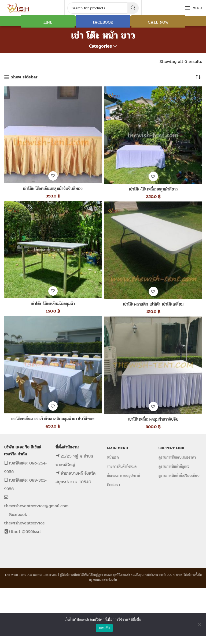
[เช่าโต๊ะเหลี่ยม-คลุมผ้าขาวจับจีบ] (153, 365)
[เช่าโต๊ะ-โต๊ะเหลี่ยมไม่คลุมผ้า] (53, 249)
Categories (100, 46)
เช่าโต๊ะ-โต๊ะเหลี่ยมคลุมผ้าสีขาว (153, 189)
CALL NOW (158, 22)
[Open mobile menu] (193, 8)
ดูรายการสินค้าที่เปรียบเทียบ (179, 475)
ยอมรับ (104, 628)
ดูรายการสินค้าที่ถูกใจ (174, 466)
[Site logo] (18, 7)
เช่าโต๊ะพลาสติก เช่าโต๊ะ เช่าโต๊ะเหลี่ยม (153, 304)
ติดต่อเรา (113, 485)
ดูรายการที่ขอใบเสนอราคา (177, 457)
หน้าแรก (113, 457)
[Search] (103, 8)
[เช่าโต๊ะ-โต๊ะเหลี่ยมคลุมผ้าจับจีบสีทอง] (53, 134)
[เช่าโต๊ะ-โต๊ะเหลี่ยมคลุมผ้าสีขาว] (153, 135)
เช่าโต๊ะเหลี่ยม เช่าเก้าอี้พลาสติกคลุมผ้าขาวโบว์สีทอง (52, 418)
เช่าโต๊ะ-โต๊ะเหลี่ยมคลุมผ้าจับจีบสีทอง (53, 188)
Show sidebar (24, 77)
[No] (199, 624)
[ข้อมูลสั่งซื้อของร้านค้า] (198, 77)
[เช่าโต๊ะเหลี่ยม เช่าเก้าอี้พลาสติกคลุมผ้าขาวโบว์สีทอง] (53, 364)
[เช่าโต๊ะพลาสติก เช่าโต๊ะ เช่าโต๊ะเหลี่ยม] (153, 250)
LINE (47, 22)
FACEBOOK (103, 22)
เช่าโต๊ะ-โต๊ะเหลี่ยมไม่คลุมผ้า (53, 303)
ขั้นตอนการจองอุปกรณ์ (123, 475)
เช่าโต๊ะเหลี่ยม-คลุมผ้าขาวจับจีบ (153, 419)
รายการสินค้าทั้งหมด (122, 466)
